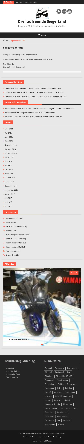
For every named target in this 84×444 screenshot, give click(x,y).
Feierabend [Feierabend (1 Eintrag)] (49, 380)
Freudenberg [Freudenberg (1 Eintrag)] (50, 384)
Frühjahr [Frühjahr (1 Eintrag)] (61, 384)
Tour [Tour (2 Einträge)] (58, 420)
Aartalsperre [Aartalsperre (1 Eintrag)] (59, 368)
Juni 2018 (8, 161)
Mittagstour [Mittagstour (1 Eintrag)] (67, 404)
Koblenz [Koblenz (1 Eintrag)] (48, 400)
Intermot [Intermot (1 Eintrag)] (48, 396)
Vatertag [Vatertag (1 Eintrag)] (66, 420)
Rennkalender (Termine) (16, 238)
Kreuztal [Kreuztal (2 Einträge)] (57, 400)
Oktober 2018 (10, 149)
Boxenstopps (11, 230)
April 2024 (9, 129)
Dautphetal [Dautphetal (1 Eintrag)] (59, 372)
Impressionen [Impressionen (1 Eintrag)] (70, 392)
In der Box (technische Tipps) (17, 234)
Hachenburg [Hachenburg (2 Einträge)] (49, 388)
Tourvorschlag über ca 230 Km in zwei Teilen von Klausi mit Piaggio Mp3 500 (36, 96)
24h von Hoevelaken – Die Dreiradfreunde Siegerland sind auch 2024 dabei (34, 92)
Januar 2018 (9, 182)
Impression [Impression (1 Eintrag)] (58, 392)
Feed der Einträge (13, 371)
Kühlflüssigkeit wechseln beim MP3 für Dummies (35, 112)
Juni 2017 (8, 202)
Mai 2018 (8, 165)
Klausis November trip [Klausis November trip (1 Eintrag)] (63, 396)
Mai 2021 (8, 133)
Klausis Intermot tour (19, 339)
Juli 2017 (8, 198)
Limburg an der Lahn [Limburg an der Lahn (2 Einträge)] (52, 404)
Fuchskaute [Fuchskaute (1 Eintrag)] (71, 384)
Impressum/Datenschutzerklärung (50, 437)
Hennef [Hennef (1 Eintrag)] (48, 392)
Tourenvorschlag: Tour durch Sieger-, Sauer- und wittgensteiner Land (33, 88)
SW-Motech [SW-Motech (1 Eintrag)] (49, 420)
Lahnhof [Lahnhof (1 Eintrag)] (67, 400)
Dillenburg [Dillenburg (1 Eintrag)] (49, 376)
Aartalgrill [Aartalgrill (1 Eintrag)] (48, 368)
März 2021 (9, 141)
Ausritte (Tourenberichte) (16, 226)
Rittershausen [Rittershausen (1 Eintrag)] (62, 416)
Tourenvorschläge (13, 251)
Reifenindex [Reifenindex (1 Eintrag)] (49, 416)
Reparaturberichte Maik (15, 247)
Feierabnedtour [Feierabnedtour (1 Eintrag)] (62, 380)
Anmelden (10, 368)
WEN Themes (48, 441)
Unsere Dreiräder (12, 255)
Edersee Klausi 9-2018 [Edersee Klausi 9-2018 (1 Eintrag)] (64, 376)
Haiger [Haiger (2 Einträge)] (59, 388)
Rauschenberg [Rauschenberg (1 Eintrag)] (62, 412)
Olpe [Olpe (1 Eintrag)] (61, 408)
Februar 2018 (10, 177)
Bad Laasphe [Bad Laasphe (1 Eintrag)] (72, 368)
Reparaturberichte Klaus (16, 243)
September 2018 (11, 153)
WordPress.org (12, 377)
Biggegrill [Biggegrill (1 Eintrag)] (48, 372)
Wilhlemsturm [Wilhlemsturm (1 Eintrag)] (50, 424)
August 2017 (9, 194)
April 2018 (9, 169)
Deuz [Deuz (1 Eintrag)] (69, 372)
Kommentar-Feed (13, 374)
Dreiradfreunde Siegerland (42, 21)
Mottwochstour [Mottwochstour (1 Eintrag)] (51, 408)
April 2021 (9, 137)
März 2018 (9, 173)
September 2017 (11, 190)
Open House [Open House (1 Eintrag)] (71, 408)
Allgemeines (11, 222)
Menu (42, 35)
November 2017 (11, 186)
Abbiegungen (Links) (14, 218)
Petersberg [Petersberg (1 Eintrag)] (49, 412)
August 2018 (9, 157)
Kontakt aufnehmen (29, 437)
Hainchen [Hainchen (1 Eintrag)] (68, 388)
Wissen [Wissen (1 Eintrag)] (61, 424)
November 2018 (11, 145)
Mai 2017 (8, 206)
